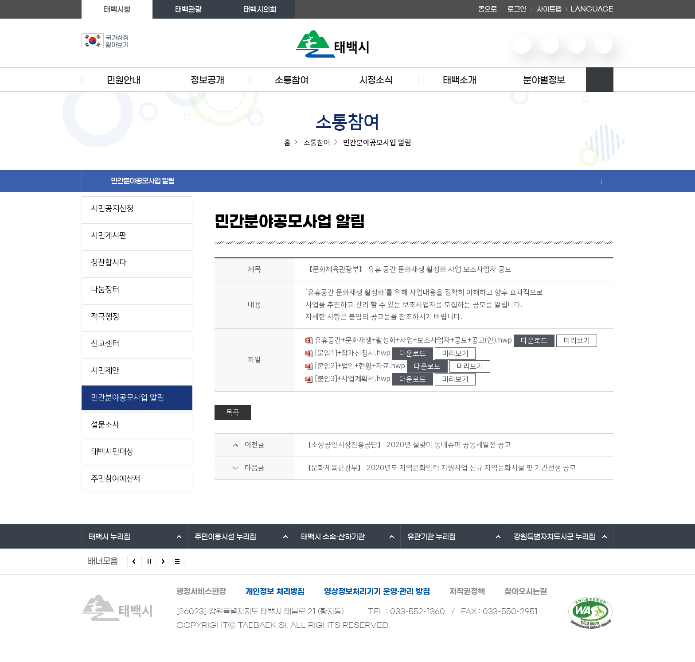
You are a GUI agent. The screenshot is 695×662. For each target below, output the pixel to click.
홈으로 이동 (93, 181)
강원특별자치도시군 (554, 536)
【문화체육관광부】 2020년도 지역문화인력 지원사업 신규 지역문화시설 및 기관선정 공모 (440, 468)
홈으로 (487, 9)
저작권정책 (467, 591)
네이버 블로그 (549, 44)
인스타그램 (576, 44)
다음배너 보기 (163, 561)
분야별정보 (544, 80)
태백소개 (459, 80)
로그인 (517, 9)
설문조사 (105, 425)
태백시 (109, 536)
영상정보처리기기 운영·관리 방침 (377, 591)
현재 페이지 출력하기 (607, 181)
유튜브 (522, 44)
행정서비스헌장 (201, 591)
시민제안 (105, 370)
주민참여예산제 (116, 479)
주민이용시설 (225, 536)
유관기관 (431, 536)
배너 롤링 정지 (148, 561)
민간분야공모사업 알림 (148, 180)
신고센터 (105, 343)
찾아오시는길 (525, 591)
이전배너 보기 (134, 561)
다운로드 (534, 341)
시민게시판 (108, 235)
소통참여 (291, 80)
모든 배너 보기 (177, 561)
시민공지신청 (112, 208)
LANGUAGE (591, 9)
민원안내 (124, 80)
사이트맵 (549, 9)
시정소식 (376, 80)
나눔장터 (105, 289)
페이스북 (603, 44)
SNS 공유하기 (595, 181)
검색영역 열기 (599, 79)
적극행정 (105, 316)
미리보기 (576, 341)
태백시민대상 (112, 452)
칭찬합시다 (108, 262)
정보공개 (207, 80)
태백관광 (188, 9)
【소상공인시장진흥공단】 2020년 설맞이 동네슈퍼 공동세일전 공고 (407, 445)
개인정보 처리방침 (275, 591)
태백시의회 (260, 9)
